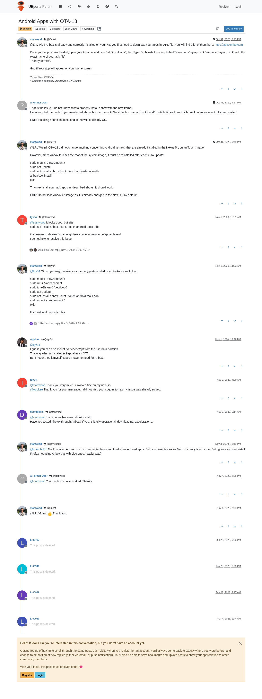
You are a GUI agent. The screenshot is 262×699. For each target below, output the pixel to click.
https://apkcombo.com (229, 44)
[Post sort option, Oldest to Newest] (217, 29)
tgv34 (33, 217)
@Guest (50, 39)
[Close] (240, 643)
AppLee (34, 339)
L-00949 (35, 592)
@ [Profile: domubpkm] (38, 449)
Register (27, 675)
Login (40, 675)
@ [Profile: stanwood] (37, 222)
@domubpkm (52, 444)
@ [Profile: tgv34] (35, 271)
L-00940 (35, 566)
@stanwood (46, 217)
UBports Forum (40, 7)
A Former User (38, 102)
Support (25, 28)
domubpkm (37, 411)
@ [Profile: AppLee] (36, 389)
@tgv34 (49, 265)
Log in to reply (234, 28)
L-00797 (35, 540)
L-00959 (35, 618)
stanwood (36, 39)
